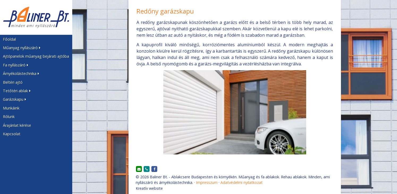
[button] (36, 48)
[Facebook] (154, 169)
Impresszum (206, 182)
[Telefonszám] (146, 169)
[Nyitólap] (36, 17)
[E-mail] (139, 169)
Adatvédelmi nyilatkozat (241, 182)
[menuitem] (36, 39)
